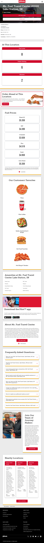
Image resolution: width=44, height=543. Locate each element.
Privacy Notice (25, 526)
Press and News (5, 516)
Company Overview (26, 512)
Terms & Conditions (26, 524)
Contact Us (4, 512)
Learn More (23, 171)
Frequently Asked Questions (7, 514)
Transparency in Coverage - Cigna (8, 529)
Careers (24, 517)
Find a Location (22, 501)
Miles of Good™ (25, 516)
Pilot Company (23, 343)
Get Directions (22, 15)
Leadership (25, 514)
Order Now (22, 19)
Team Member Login (6, 524)
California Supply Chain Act (27, 531)
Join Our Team (32, 448)
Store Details (13, 495)
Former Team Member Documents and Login (10, 526)
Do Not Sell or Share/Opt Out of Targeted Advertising (31, 529)
